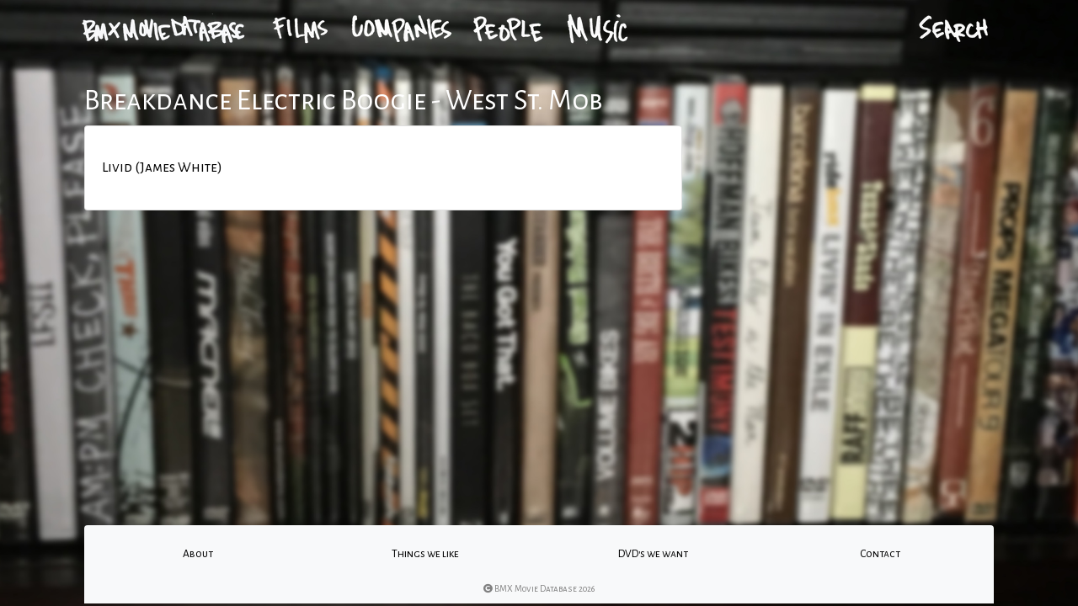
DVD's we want (653, 554)
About (198, 554)
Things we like (425, 554)
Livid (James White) (162, 167)
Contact (880, 554)
